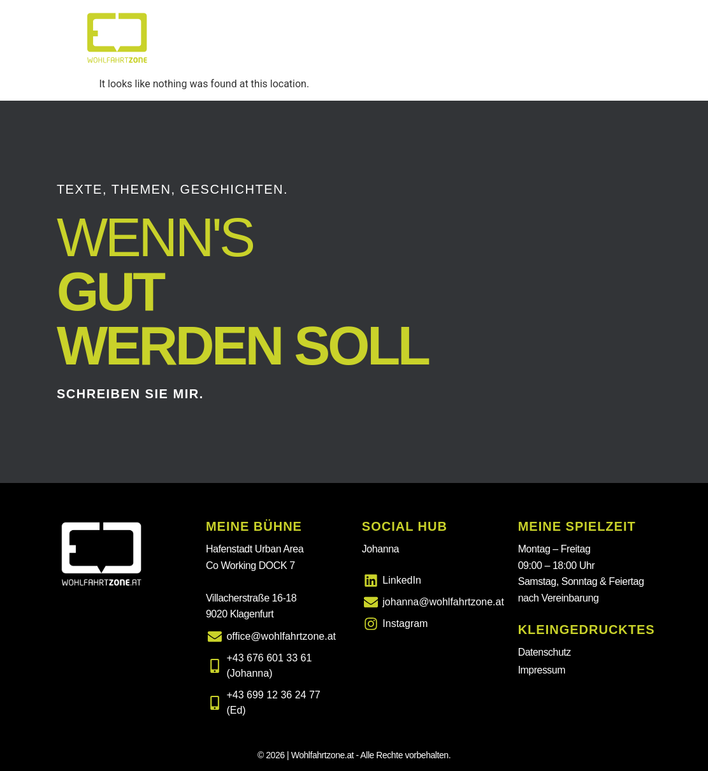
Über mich (518, 37)
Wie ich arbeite (602, 37)
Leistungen (444, 37)
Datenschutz (545, 652)
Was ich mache (357, 37)
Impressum (542, 670)
